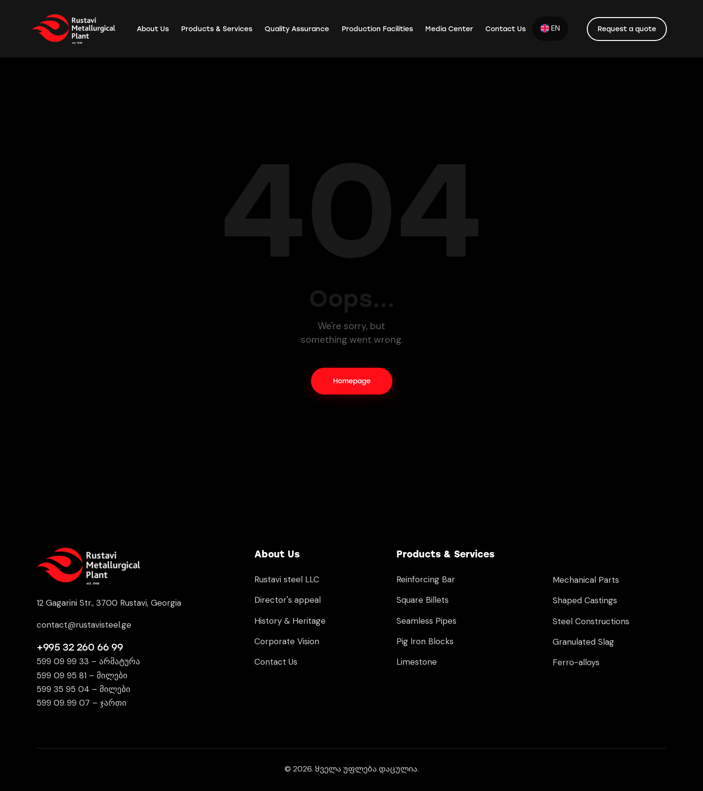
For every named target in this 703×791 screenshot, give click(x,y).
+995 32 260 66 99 (80, 647)
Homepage (352, 381)
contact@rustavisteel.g (81, 624)
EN (550, 28)
